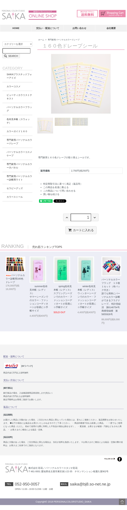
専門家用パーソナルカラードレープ (64, 40)
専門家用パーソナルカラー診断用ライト (19, 178)
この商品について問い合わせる (59, 190)
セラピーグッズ (15, 188)
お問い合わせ (79, 28)
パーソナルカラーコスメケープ (19, 154)
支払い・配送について (47, 28)
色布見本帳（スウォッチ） (18, 121)
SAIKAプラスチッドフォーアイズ (19, 76)
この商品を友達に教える (56, 187)
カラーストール (15, 197)
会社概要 (111, 28)
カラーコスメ (14, 86)
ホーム (41, 40)
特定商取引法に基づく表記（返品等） (63, 183)
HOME (15, 28)
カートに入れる (81, 230)
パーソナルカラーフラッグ (19, 109)
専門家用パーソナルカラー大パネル (19, 166)
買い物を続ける (51, 194)
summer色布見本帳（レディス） (39, 290)
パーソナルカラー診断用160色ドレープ (15, 278)
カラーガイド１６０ (17, 131)
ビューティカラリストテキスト (19, 97)
